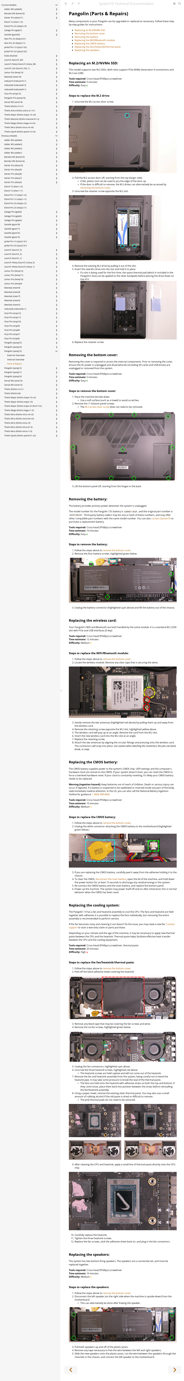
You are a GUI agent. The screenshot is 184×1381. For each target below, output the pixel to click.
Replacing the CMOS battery (90, 43)
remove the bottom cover (117, 550)
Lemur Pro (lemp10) (13, 279)
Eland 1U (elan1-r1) (13, 190)
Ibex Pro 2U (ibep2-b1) (15, 38)
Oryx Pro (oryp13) (12, 93)
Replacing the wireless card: (93, 620)
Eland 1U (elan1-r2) (13, 186)
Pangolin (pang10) (13, 376)
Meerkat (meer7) (12, 296)
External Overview (16, 355)
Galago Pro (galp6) (13, 211)
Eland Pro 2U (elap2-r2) (15, 203)
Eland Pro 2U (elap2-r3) (15, 26)
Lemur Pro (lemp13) (13, 72)
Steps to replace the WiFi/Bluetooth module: (99, 653)
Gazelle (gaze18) (12, 224)
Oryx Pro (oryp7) (12, 334)
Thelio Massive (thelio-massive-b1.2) (21, 119)
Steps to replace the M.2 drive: (89, 95)
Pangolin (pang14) (13, 347)
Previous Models (9, 135)
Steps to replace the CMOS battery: (92, 817)
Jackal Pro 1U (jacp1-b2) (15, 47)
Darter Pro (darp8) (13, 173)
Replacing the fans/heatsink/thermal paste (98, 46)
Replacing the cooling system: (94, 905)
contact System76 (161, 518)
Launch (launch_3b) (13, 59)
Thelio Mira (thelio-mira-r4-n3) (18, 414)
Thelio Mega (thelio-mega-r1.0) (19, 410)
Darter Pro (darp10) (13, 165)
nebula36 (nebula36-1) (15, 308)
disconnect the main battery (111, 879)
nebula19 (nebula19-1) (15, 81)
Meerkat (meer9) (12, 287)
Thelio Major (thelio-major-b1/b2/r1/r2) (23, 406)
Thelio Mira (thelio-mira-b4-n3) (19, 418)
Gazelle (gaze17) (12, 228)
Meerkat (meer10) (12, 76)
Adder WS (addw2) (13, 148)
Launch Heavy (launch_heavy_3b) (20, 64)
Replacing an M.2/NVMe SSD (90, 30)
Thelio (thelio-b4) (12, 393)
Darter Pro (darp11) (13, 17)
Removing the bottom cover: (93, 354)
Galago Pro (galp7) (13, 30)
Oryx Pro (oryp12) (12, 313)
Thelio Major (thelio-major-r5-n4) (20, 114)
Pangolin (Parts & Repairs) (98, 13)
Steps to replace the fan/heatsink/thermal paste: (101, 962)
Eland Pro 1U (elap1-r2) (15, 195)
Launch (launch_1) (13, 258)
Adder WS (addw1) (13, 152)
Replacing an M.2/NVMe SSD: (93, 63)
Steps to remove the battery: (88, 544)
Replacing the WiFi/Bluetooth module (95, 40)
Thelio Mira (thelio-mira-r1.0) (18, 431)
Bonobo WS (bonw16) (14, 13)
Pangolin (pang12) (13, 368)
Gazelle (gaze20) (12, 34)
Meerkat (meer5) (12, 304)
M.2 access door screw (97, 406)
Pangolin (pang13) (13, 351)
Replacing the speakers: (89, 1254)
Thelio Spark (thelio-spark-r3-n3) (19, 131)
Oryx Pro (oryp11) (12, 317)
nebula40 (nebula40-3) (15, 85)
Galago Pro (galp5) (13, 216)
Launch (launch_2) (13, 254)
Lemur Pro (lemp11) (13, 275)
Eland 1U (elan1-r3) (13, 22)
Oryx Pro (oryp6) (12, 338)
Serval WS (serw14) (13, 102)
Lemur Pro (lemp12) (13, 271)
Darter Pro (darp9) (13, 169)
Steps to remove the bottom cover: (92, 391)
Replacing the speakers (87, 50)
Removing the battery (86, 36)
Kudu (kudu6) (10, 55)
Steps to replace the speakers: (89, 1287)
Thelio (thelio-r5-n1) (13, 106)
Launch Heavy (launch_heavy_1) (19, 266)
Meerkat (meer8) (12, 292)
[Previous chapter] (70, 1370)
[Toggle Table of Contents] (65, 3)
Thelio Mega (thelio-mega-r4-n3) (19, 123)
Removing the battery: (88, 499)
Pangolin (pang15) (13, 342)
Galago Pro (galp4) (13, 220)
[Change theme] (72, 3)
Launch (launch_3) (13, 249)
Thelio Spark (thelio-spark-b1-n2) (20, 435)
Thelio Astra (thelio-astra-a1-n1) (19, 110)
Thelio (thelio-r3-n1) (13, 389)
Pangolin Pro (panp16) (14, 98)
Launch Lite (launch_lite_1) (17, 68)
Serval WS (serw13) (13, 380)
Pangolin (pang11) (13, 372)
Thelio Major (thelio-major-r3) (18, 401)
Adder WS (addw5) (13, 9)
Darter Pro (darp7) (13, 178)
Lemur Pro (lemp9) (13, 283)
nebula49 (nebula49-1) (15, 89)
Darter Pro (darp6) (13, 182)
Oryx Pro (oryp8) (12, 330)
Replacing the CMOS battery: (93, 762)
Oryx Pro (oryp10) (12, 321)
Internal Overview (15, 359)
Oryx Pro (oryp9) (12, 325)
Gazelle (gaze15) (12, 237)
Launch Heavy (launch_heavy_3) (19, 262)
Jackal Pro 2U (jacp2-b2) (15, 51)
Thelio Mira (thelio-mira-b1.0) (18, 427)
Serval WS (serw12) (13, 384)
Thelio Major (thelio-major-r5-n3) (20, 397)
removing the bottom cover (95, 187)
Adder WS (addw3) (13, 144)
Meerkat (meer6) (12, 300)
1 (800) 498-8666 (101, 794)
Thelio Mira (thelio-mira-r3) (17, 423)
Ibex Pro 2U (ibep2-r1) (14, 43)
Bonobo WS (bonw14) (14, 161)
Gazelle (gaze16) (12, 233)
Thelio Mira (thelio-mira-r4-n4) (18, 127)
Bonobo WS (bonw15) (14, 157)
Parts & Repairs (14, 363)
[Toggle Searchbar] (79, 3)
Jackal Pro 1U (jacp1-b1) (15, 241)
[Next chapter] (174, 1370)
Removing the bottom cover (90, 33)
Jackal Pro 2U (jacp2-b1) (15, 245)
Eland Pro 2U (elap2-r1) (15, 207)
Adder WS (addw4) (13, 140)
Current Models (9, 5)
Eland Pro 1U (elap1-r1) (15, 199)
